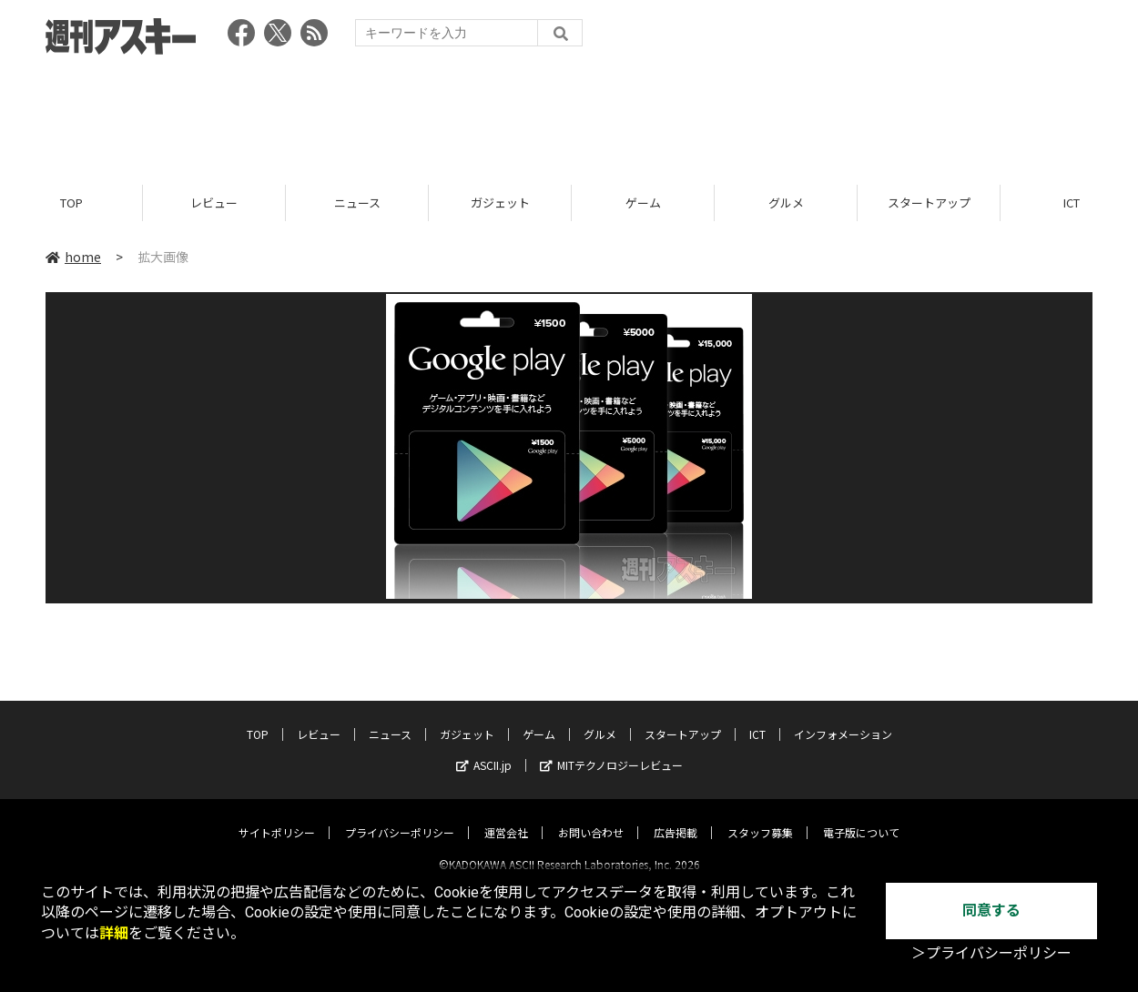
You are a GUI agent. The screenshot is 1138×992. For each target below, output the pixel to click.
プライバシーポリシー (399, 817)
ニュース (357, 202)
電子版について (861, 817)
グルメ (786, 202)
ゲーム (643, 202)
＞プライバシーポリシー (991, 953)
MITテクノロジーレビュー (611, 749)
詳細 (113, 933)
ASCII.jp (484, 749)
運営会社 (506, 817)
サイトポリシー (277, 817)
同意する (991, 910)
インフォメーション (843, 718)
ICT (757, 718)
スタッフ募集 (760, 817)
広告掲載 (675, 817)
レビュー (214, 202)
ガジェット (500, 202)
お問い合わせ (591, 817)
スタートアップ (929, 202)
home (73, 257)
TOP (71, 202)
